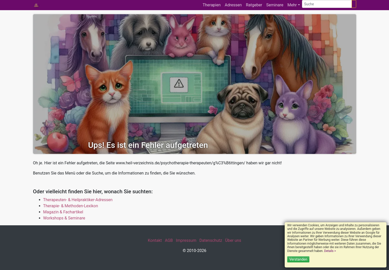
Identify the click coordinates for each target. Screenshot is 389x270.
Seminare (274, 5)
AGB (169, 240)
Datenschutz (210, 240)
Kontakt (155, 240)
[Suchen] (354, 4)
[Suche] (327, 4)
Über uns (233, 240)
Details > (330, 251)
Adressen (233, 5)
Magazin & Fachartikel (63, 212)
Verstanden (298, 259)
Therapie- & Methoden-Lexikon (70, 205)
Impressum (186, 240)
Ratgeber (254, 5)
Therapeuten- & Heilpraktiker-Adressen (78, 199)
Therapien (212, 5)
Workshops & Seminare (64, 218)
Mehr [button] (292, 5)
